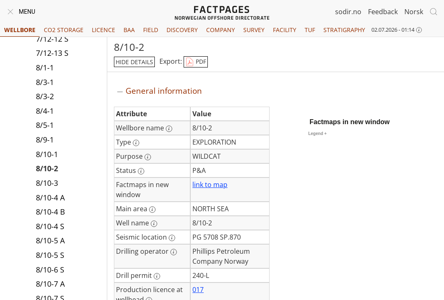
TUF (310, 30)
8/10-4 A (50, 197)
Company (220, 30)
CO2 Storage (63, 30)
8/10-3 (47, 183)
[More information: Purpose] (147, 157)
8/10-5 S (50, 255)
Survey (254, 30)
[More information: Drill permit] (157, 276)
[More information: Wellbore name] (169, 128)
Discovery (182, 30)
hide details (134, 62)
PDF (195, 62)
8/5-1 (45, 125)
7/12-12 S (52, 39)
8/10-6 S (50, 270)
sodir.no (348, 11)
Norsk (413, 11)
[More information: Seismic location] (172, 238)
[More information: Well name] (154, 223)
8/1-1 (45, 67)
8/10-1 (47, 154)
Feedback (383, 11)
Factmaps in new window (350, 121)
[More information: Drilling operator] (173, 252)
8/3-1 (45, 82)
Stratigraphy (344, 30)
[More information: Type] (136, 143)
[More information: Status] (141, 171)
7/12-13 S (52, 53)
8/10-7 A (50, 284)
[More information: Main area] (152, 209)
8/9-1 (45, 140)
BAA (129, 30)
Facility (284, 30)
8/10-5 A (50, 240)
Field (150, 30)
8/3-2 (45, 96)
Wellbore (19, 30)
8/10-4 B (50, 212)
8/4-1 (45, 111)
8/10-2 (47, 168)
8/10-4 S (50, 226)
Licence (103, 30)
